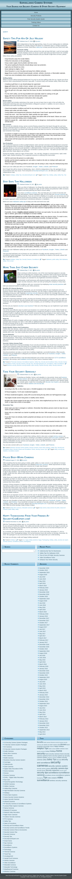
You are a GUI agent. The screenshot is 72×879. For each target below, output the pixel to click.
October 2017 (43, 622)
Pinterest (54, 166)
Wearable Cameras (27, 507)
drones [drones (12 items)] (63, 744)
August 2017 (43, 627)
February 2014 (43, 719)
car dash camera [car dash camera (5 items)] (52, 744)
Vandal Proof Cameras (11, 858)
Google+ (35, 166)
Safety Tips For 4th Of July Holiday (23, 38)
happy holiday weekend (31, 540)
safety (55, 175)
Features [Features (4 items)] (52, 746)
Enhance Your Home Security (49, 559)
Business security (11, 365)
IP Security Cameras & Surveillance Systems (22, 362)
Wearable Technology (10, 867)
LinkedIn (46, 166)
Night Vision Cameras (10, 814)
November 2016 (44, 647)
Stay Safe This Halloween (17, 181)
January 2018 (43, 616)
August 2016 (43, 653)
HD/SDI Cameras (9, 784)
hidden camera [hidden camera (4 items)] (52, 748)
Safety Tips (19, 175)
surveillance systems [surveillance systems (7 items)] (63, 775)
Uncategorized (8, 856)
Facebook (45, 249)
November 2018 (44, 594)
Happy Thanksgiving (43, 540)
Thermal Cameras (9, 851)
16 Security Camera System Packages (16, 742)
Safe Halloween (63, 259)
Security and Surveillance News (49, 362)
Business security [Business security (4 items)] (55, 742)
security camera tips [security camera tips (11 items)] (59, 768)
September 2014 (44, 703)
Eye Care (7, 779)
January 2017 (43, 642)
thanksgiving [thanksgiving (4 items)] (40, 778)
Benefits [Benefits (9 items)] (40, 742)
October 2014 (43, 701)
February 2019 (43, 587)
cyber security (34, 365)
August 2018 (43, 601)
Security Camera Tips (41, 449)
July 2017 (42, 629)
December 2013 (44, 723)
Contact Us (36, 25)
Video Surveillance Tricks (47, 557)
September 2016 (44, 651)
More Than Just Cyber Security (20, 267)
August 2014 (43, 705)
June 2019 (42, 579)
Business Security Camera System (20, 447)
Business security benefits (24, 365)
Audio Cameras (9, 751)
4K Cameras (8, 747)
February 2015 (43, 692)
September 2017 (44, 625)
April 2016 (42, 662)
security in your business (25, 306)
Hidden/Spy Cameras (10, 788)
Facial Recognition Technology (13, 782)
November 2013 (44, 725)
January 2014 (43, 721)
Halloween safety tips (19, 201)
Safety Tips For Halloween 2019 (49, 553)
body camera (43, 507)
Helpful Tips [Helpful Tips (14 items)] (42, 748)
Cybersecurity (8, 764)
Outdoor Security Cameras (12, 817)
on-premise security (32, 293)
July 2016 (42, 655)
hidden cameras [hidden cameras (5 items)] (60, 748)
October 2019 (43, 570)
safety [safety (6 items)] (44, 759)
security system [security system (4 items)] (63, 770)
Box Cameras (8, 755)
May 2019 (42, 581)
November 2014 (44, 699)
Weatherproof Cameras (11, 869)
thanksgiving (27, 541)
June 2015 (42, 684)
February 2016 (43, 666)
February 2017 (43, 640)
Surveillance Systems (10, 847)
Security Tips (29, 363)
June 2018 (42, 605)
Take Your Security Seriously (19, 371)
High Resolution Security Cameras (14, 790)
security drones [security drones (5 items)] (41, 770)
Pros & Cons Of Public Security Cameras (52, 555)
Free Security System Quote (36, 19)
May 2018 (42, 607)
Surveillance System (13, 451)
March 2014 (43, 716)
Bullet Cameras (9, 758)
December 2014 (44, 697)
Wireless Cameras (9, 871)
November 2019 (44, 568)
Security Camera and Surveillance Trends (24, 449)
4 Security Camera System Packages (15, 744)
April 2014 (42, 714)
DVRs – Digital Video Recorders (14, 777)
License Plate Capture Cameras (14, 806)
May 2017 (42, 633)
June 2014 (42, 710)
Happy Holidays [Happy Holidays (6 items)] (59, 746)
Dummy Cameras (33, 447)
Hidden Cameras (9, 786)
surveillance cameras (30, 193)
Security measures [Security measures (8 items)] (52, 770)
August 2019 (43, 574)
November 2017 (44, 620)
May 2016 (42, 660)
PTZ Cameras (8, 819)
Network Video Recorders (12, 812)
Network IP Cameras (10, 810)
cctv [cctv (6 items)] (58, 744)
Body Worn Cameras (16, 507)
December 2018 (44, 592)
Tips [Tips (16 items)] (45, 777)
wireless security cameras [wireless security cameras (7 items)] (58, 780)
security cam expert (63, 540)
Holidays (13, 175)
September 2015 (44, 677)
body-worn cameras (42, 464)
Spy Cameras (8, 843)
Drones (6, 773)
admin (38, 41)
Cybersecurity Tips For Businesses (50, 551)
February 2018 (43, 614)
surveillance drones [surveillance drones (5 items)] (50, 775)
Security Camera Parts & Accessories (15, 830)
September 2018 (44, 598)
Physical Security (43, 365)
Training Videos (36, 22)
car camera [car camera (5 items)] (44, 744)
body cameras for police (53, 507)
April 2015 (42, 688)
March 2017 (43, 638)
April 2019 (42, 583)
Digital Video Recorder (39, 875)
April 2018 (42, 609)
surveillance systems (18, 541)
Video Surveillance (59, 363)
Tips (65, 175)
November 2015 (44, 673)
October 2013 (43, 727)
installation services (26, 359)
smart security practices (56, 284)
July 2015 (42, 681)
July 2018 (42, 603)
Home (36, 12)
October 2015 (43, 675)
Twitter (41, 166)
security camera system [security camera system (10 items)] (58, 766)
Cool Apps (7, 762)
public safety (55, 259)
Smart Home (8, 841)
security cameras (60, 194)
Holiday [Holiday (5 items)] (47, 751)
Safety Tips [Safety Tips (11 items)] (51, 759)
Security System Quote (61, 875)
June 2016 (42, 657)
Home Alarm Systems (44, 447)
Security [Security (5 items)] (59, 759)
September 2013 (44, 730)
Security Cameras (27, 259)
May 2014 (42, 712)
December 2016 (44, 644)
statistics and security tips (36, 383)
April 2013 (42, 734)
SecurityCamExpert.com (40, 170)
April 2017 (42, 636)
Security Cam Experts (52, 382)
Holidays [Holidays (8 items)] (53, 751)
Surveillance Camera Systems (36, 2)
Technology (7, 849)
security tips (61, 449)
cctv (24, 540)
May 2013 (42, 732)
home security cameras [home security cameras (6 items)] (52, 754)
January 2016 (43, 668)
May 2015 (42, 686)
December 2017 (44, 618)
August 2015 (43, 679)
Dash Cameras (8, 766)
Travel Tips (7, 854)
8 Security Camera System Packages (15, 749)
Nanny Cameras (9, 808)
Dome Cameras (9, 771)
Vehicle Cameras (9, 860)
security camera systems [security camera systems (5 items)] (44, 768)
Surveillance (35, 259)
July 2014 (42, 708)
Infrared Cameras (9, 801)
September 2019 (44, 572)
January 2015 (43, 695)
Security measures (57, 365)
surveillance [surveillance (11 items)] (53, 773)
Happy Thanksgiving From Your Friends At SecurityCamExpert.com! (26, 517)
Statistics (5, 451)
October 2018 (43, 596)
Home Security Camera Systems (14, 797)
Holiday (51, 175)
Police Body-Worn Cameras (18, 457)
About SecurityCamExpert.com (14, 875)
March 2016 (43, 664)
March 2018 (43, 612)
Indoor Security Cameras (11, 799)
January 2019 (43, 590)
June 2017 (42, 631)
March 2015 (43, 690)
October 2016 (43, 649)
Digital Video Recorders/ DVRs (13, 768)
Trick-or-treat (10, 261)
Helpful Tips (45, 175)
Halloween (49, 259)
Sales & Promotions (10, 823)
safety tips (39, 47)
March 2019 (43, 585)
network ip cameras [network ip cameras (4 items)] (52, 757)
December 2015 (44, 671)
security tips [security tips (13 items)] (42, 772)
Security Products (36, 16)
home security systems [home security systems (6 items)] (55, 756)
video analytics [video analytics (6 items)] (52, 778)
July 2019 (42, 577)
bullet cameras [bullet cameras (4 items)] (47, 742)
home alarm (55, 437)
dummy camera (58, 436)
